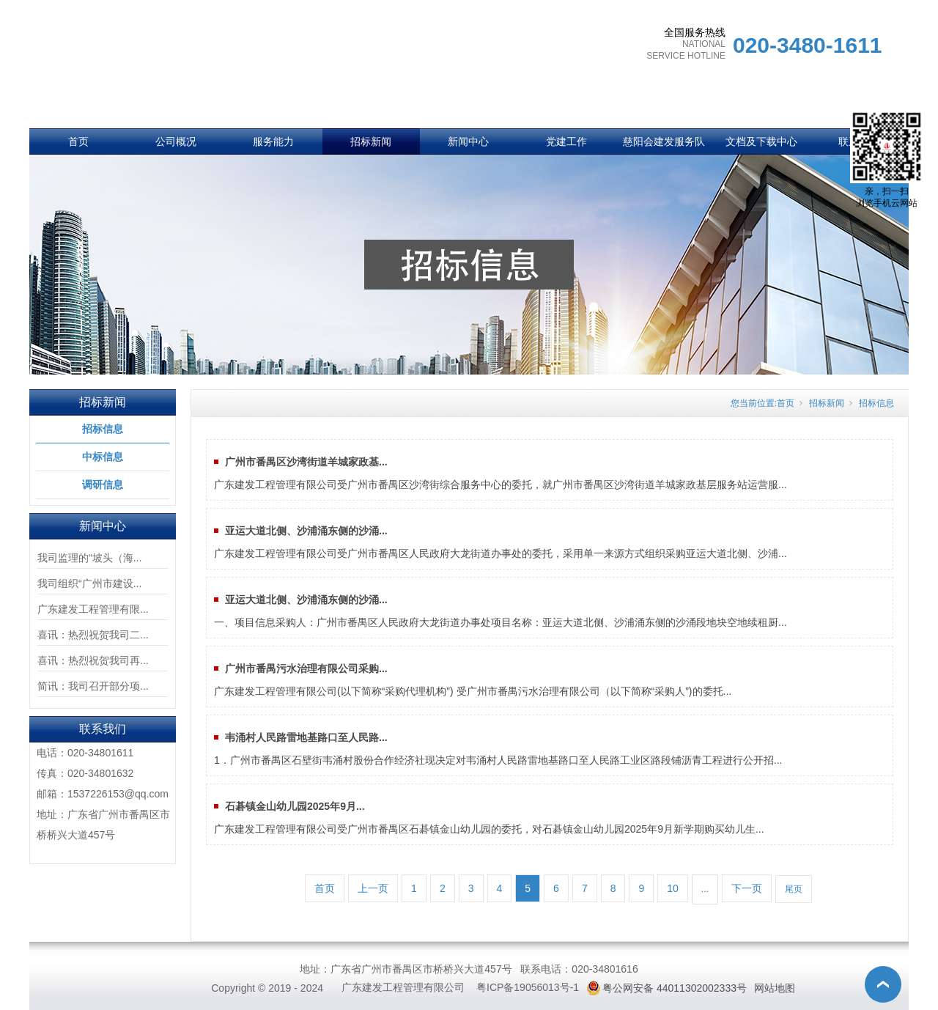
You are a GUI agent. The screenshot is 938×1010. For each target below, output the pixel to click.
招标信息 (102, 429)
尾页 (793, 889)
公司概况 (175, 141)
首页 (78, 141)
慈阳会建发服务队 (664, 141)
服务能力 (273, 141)
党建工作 (566, 141)
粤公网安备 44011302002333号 (674, 988)
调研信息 (102, 484)
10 (673, 888)
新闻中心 (468, 141)
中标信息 (102, 456)
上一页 (373, 888)
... (705, 889)
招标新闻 (370, 141)
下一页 (746, 888)
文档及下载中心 (761, 141)
